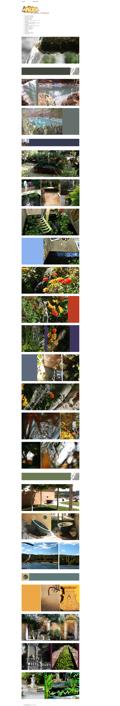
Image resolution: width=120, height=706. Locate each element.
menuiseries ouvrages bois (30, 23)
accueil (23, 1)
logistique (26, 30)
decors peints (27, 33)
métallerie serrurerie (28, 29)
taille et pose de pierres (29, 17)
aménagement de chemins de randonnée (32, 22)
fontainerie (27, 31)
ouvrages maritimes (28, 26)
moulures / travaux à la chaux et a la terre (32, 20)
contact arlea (35, 1)
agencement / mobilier (29, 32)
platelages (26, 24)
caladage (26, 21)
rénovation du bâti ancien (29, 16)
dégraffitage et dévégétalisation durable (32, 25)
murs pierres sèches (28, 19)
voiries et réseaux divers (29, 27)
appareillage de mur (28, 18)
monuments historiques (29, 15)
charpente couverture (29, 28)
